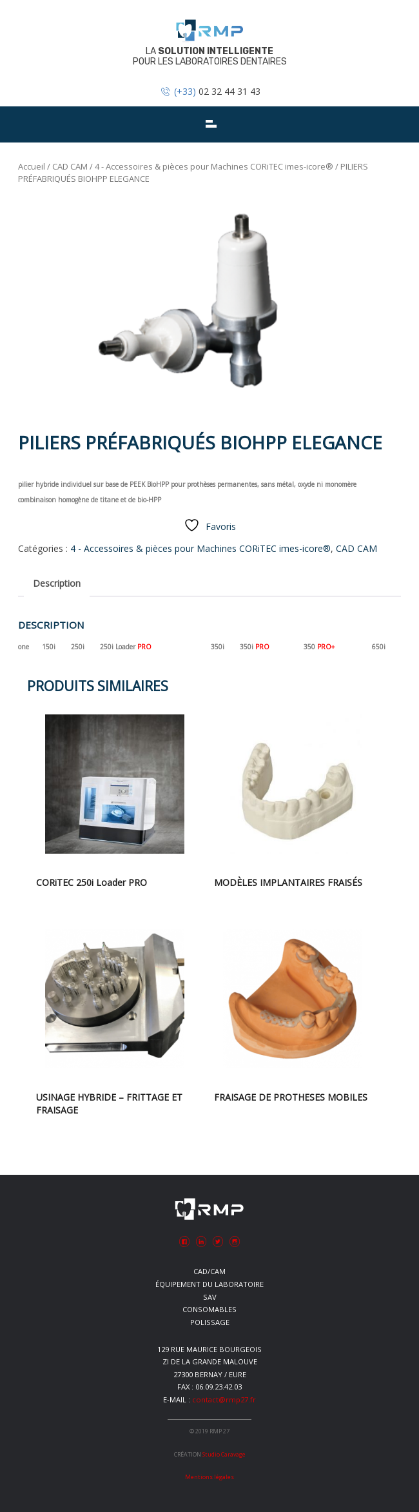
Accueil (31, 166)
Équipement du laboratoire (209, 1284)
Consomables (209, 1309)
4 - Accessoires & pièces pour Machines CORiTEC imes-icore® (214, 166)
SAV (210, 1297)
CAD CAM (70, 166)
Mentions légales (209, 1477)
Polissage (209, 1322)
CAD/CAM (209, 1271)
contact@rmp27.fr (224, 1399)
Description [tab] (57, 583)
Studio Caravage (224, 1454)
